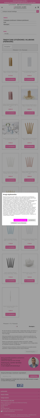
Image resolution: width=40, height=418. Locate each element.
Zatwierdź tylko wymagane (18, 223)
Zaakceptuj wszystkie (20, 220)
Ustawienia (32, 220)
